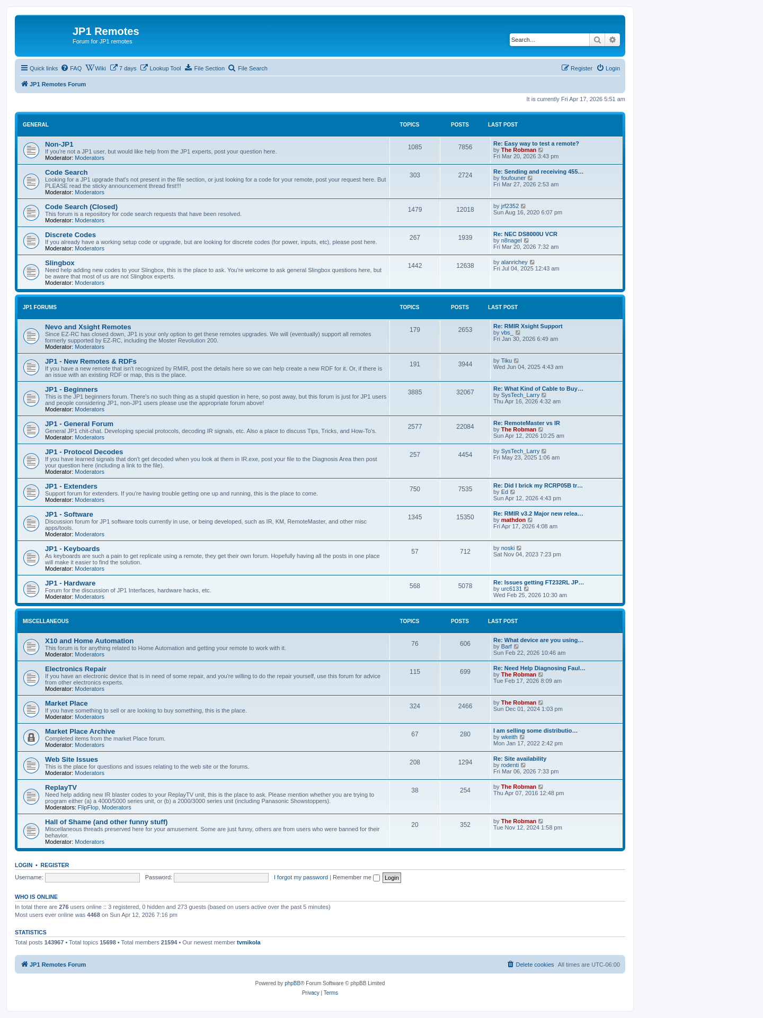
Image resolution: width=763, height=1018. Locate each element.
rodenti (510, 765)
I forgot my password (301, 877)
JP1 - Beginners (71, 389)
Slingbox (60, 263)
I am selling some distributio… (535, 730)
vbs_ (507, 332)
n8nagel (511, 240)
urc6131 (511, 588)
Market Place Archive (80, 731)
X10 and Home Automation (89, 641)
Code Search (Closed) (81, 207)
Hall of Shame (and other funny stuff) (106, 822)
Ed (504, 492)
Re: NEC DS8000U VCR (525, 234)
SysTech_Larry (520, 395)
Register (55, 865)
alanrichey (514, 262)
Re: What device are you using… (538, 640)
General (36, 125)
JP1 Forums (40, 307)
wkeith (509, 737)
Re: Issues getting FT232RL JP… (538, 582)
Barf (506, 646)
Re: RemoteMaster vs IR (526, 423)
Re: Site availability (519, 758)
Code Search (66, 172)
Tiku (506, 360)
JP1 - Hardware (70, 583)
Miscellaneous (46, 621)
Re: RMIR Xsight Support (528, 326)
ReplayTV (61, 787)
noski (508, 548)
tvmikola (249, 942)
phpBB (292, 983)
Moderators (89, 158)
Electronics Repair (76, 669)
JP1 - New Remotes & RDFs (91, 361)
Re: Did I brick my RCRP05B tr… (538, 485)
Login (23, 865)
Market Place (66, 703)
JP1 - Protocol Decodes (84, 452)
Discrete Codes (70, 235)
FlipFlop (88, 807)
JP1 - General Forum (79, 424)
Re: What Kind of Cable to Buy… (538, 388)
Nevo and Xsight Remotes (88, 327)
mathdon (513, 520)
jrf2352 (510, 206)
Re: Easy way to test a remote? (536, 143)
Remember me (356, 877)
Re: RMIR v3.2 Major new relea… (538, 513)
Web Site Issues (71, 759)
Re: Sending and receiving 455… (538, 171)
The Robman (519, 150)
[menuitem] (71, 68)
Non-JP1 (59, 144)
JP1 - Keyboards (72, 549)
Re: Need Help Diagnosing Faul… (539, 668)
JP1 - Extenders (71, 486)
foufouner (513, 178)
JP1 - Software (69, 514)
